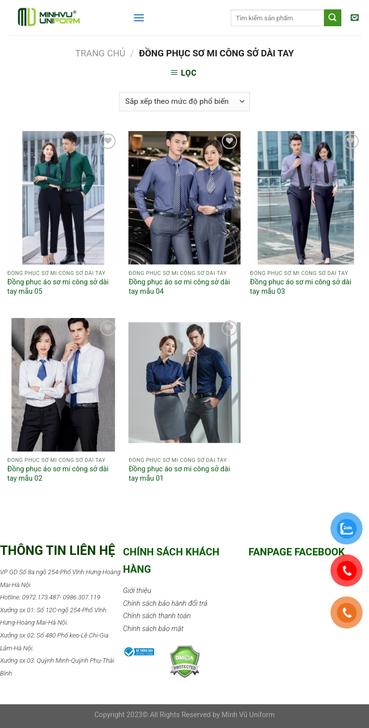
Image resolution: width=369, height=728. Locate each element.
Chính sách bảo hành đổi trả (165, 603)
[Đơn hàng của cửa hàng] (184, 101)
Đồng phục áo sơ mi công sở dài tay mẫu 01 (179, 474)
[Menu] (139, 17)
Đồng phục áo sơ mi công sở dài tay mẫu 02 (58, 474)
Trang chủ (100, 53)
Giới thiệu (137, 591)
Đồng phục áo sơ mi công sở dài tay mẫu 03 (300, 287)
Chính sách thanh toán (157, 616)
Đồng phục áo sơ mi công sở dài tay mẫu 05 (58, 287)
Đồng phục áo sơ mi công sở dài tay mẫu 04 (179, 287)
